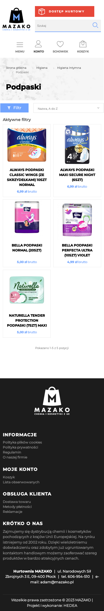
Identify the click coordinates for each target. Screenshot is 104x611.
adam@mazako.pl (57, 582)
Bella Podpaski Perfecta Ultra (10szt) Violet (77, 250)
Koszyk (9, 477)
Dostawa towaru (17, 502)
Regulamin (12, 452)
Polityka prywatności (20, 447)
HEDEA (70, 605)
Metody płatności (17, 507)
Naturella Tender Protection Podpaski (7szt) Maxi (27, 320)
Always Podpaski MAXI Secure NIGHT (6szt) (77, 175)
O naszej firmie (15, 457)
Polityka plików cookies (22, 442)
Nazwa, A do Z (47, 109)
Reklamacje (12, 512)
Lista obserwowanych (21, 482)
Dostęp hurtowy (67, 11)
